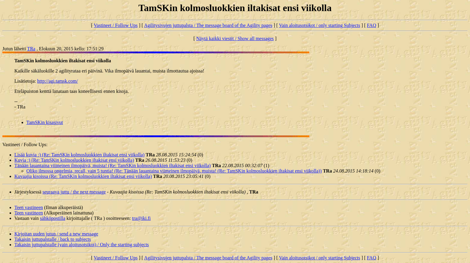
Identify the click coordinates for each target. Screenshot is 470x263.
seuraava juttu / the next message (74, 191)
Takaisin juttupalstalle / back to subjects (52, 239)
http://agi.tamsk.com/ (57, 81)
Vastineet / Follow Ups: (25, 144)
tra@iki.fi (141, 218)
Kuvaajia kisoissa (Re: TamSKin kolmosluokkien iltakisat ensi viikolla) (83, 176)
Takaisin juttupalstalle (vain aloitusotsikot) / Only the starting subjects (81, 244)
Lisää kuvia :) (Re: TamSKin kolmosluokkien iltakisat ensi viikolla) (79, 154)
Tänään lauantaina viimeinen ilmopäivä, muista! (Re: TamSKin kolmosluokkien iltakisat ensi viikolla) (112, 165)
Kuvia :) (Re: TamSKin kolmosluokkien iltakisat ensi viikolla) (74, 160)
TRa (31, 48)
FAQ (371, 25)
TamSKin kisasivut (44, 122)
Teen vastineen (28, 207)
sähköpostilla (52, 218)
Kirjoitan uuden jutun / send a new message (56, 233)
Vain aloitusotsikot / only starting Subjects (319, 25)
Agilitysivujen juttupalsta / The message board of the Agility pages (208, 25)
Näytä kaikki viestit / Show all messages (235, 38)
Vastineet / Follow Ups (116, 25)
